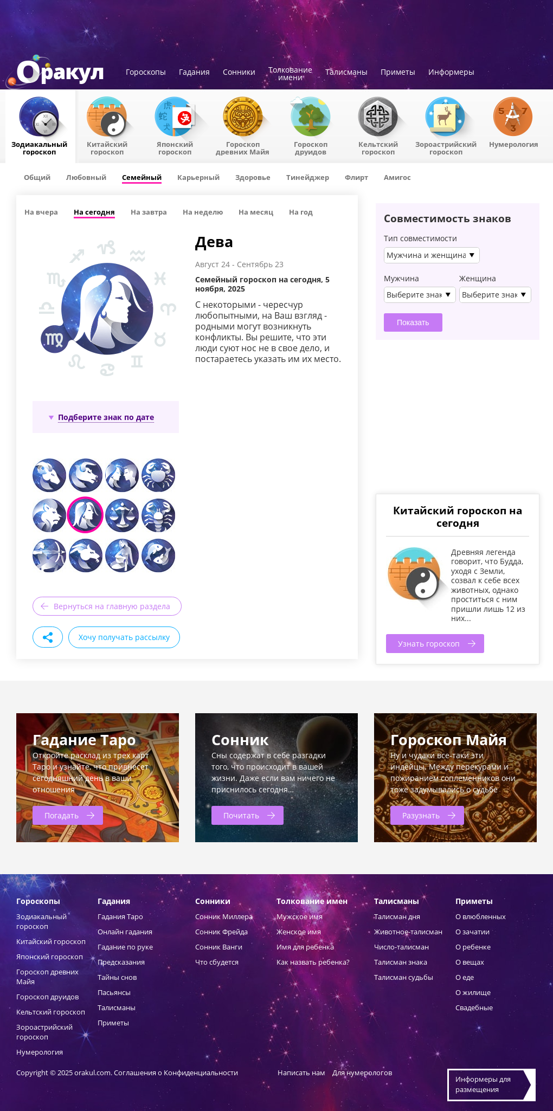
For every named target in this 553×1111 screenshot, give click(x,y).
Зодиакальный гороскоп (39, 147)
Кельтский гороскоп (378, 147)
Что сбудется (217, 962)
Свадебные (474, 1007)
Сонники (239, 72)
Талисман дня (397, 916)
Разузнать (421, 815)
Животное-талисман (408, 931)
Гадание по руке (125, 947)
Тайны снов (117, 977)
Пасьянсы (114, 992)
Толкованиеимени (290, 74)
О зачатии (472, 931)
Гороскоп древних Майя (242, 147)
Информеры (451, 72)
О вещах (469, 962)
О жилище (473, 992)
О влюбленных (480, 916)
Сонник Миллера (224, 916)
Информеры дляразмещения (483, 1084)
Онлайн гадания (125, 931)
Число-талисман (401, 947)
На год (301, 212)
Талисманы (346, 72)
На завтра (149, 212)
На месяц (256, 212)
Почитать (241, 815)
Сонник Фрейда (221, 931)
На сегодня (94, 212)
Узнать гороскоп (429, 643)
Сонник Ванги (218, 947)
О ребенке (473, 947)
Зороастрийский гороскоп (446, 147)
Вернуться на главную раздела (112, 606)
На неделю (203, 212)
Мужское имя (299, 916)
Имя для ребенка (305, 947)
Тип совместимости (420, 238)
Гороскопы (146, 72)
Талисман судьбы (403, 977)
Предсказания (121, 962)
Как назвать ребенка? (313, 962)
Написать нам (301, 1072)
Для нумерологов (362, 1072)
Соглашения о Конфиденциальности (177, 1072)
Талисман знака (400, 962)
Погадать (61, 815)
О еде (464, 977)
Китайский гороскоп (107, 147)
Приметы (398, 72)
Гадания (194, 72)
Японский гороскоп (175, 147)
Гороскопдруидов (310, 147)
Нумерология (513, 143)
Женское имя (298, 931)
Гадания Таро (120, 916)
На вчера (41, 212)
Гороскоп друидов (47, 997)
